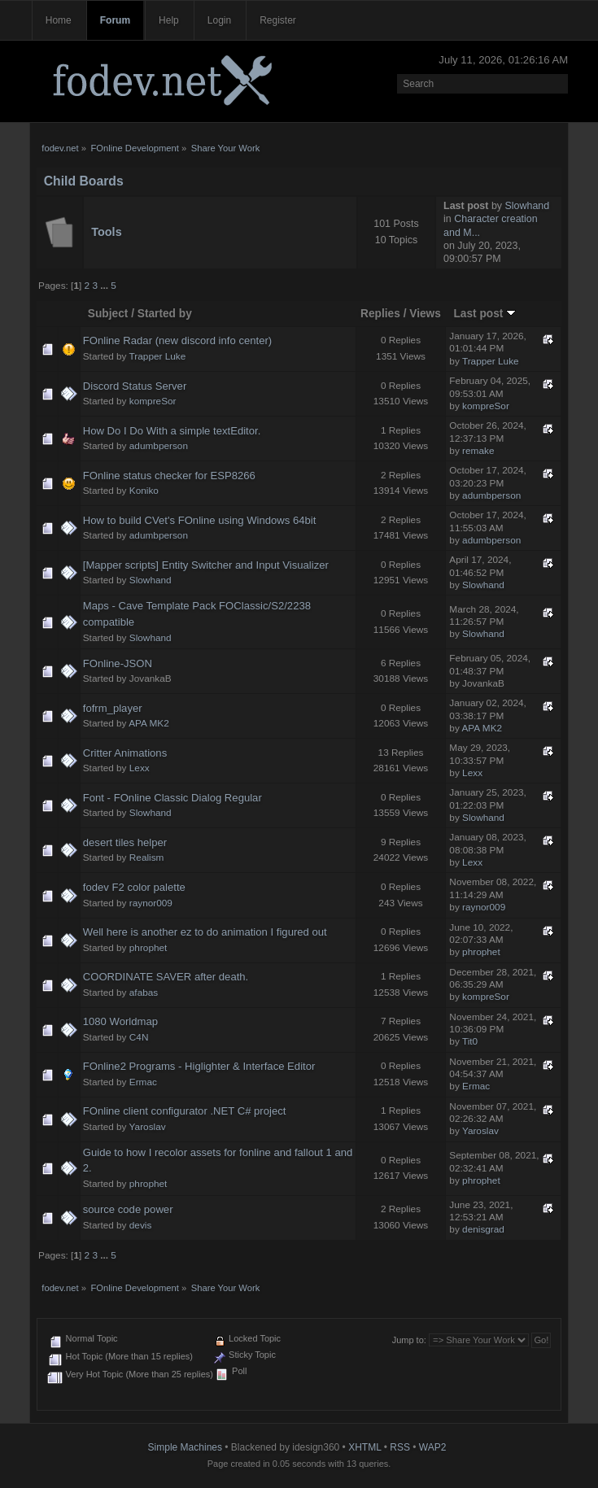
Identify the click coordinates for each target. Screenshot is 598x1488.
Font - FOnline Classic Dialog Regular (172, 798)
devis (140, 1225)
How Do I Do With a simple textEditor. (172, 431)
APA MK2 (149, 723)
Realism (146, 857)
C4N (139, 1037)
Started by (164, 314)
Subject (108, 314)
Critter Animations (125, 753)
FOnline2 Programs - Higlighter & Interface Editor (199, 1066)
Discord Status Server (135, 386)
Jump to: (409, 1340)
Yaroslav (147, 1126)
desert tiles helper (125, 842)
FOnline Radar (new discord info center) (177, 340)
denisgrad (483, 1229)
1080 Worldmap (120, 1021)
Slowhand (527, 206)
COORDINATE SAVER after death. (166, 977)
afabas (143, 992)
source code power (128, 1209)
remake (478, 450)
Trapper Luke (157, 356)
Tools (106, 231)
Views (425, 314)
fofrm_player (112, 708)
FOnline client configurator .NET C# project (184, 1111)
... (105, 285)
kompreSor (153, 401)
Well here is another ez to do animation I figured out (205, 932)
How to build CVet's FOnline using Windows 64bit (199, 520)
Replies (380, 314)
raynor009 (150, 903)
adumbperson (158, 446)
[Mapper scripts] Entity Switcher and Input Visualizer (206, 565)
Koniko (144, 490)
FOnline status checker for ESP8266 (169, 475)
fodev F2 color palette (134, 887)
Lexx (139, 768)
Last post (484, 314)
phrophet (148, 947)
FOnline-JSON (117, 663)
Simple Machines (185, 1447)
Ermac (143, 1082)
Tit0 (470, 1041)
